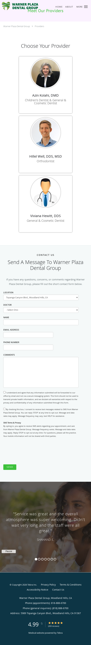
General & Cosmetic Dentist (45, 220)
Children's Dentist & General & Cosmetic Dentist (45, 101)
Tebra (60, 632)
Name (6, 317)
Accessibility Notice (37, 589)
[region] (45, 523)
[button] (86, 7)
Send (10, 467)
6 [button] (52, 559)
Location (8, 292)
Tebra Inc (31, 584)
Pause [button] (8, 551)
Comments (9, 354)
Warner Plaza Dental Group (16, 26)
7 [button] (55, 559)
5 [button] (49, 559)
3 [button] (42, 559)
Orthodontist (45, 161)
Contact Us (58, 589)
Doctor (7, 304)
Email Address (11, 329)
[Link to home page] (27, 6)
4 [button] (45, 559)
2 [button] (39, 559)
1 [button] (36, 559)
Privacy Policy (48, 584)
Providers (39, 26)
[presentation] (28, 451)
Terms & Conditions (71, 584)
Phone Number (11, 342)
